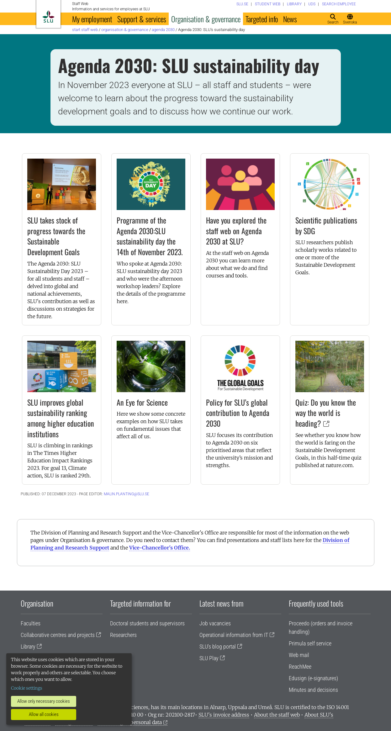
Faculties (30, 623)
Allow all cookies (44, 714)
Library (28, 646)
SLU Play (209, 658)
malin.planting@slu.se (126, 494)
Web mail (299, 655)
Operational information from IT (233, 635)
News (290, 18)
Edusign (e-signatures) (313, 678)
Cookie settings (26, 688)
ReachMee (300, 666)
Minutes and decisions (313, 689)
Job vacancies (215, 623)
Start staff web (85, 29)
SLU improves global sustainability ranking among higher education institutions (60, 418)
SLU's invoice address (223, 715)
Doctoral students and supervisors (147, 623)
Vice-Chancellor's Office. (159, 547)
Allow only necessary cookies (43, 701)
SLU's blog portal (217, 646)
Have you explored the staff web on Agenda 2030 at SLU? (236, 230)
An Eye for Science (142, 402)
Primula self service (310, 643)
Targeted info (262, 18)
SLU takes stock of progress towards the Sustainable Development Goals (56, 235)
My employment (92, 18)
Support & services (141, 18)
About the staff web (277, 715)
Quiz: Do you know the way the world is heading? (325, 413)
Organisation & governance (205, 18)
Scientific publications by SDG (326, 225)
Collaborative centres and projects (58, 635)
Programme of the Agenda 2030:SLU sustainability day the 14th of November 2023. (150, 235)
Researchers (123, 635)
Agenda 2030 (163, 29)
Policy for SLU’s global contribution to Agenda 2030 (237, 413)
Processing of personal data (130, 722)
